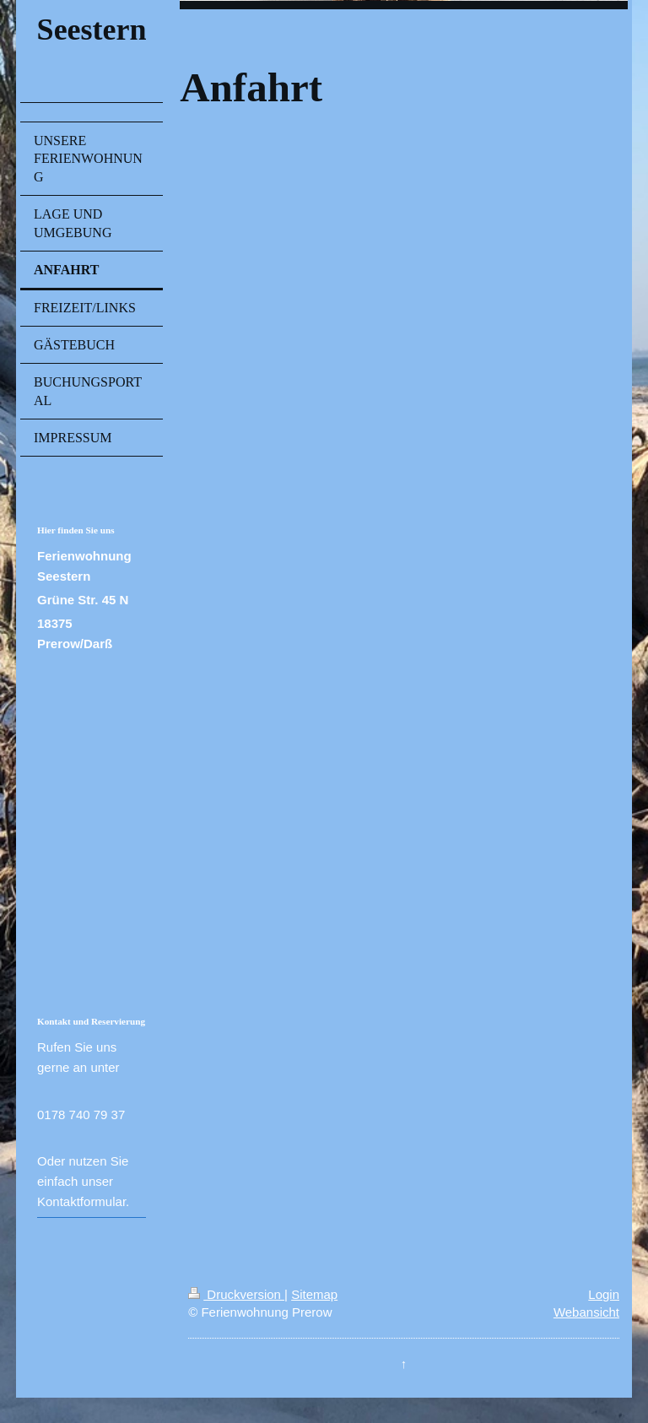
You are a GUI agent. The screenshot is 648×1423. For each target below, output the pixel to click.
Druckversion (236, 1294)
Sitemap (314, 1294)
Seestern (92, 29)
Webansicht (586, 1312)
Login (603, 1294)
